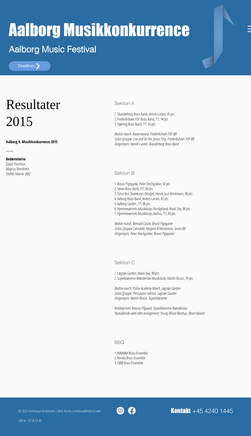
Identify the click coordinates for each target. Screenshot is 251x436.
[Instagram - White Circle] (120, 410)
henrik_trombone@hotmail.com (82, 411)
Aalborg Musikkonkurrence (99, 29)
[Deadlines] (30, 66)
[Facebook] (132, 410)
